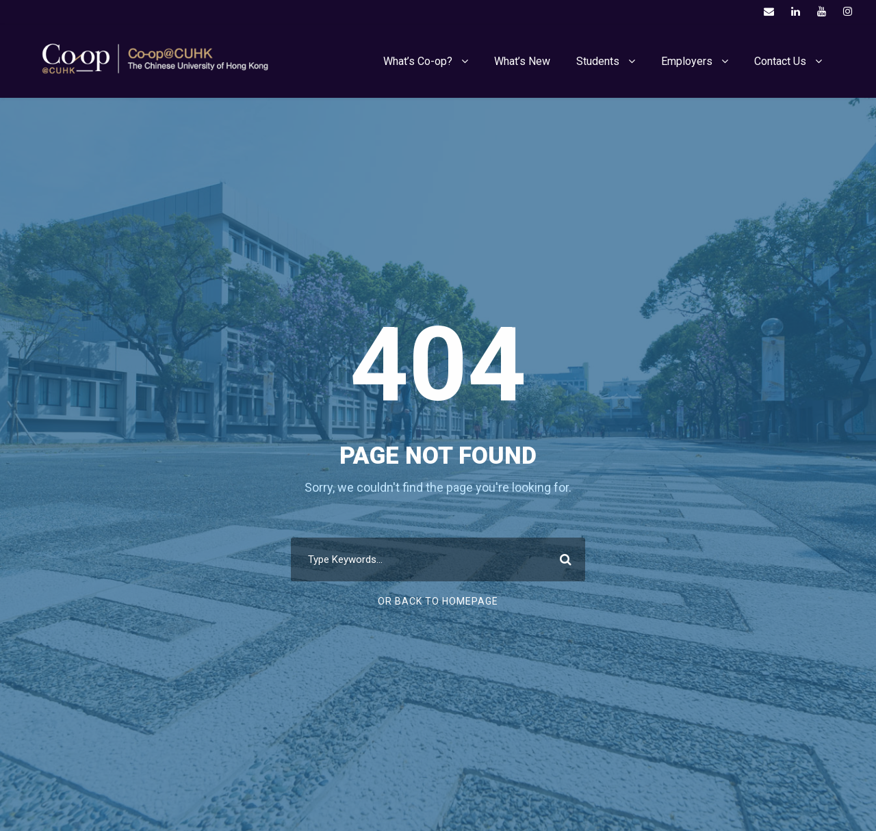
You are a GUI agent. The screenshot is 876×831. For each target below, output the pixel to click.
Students (597, 61)
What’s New (522, 61)
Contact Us (780, 61)
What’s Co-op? (417, 61)
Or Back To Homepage (438, 601)
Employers (686, 61)
